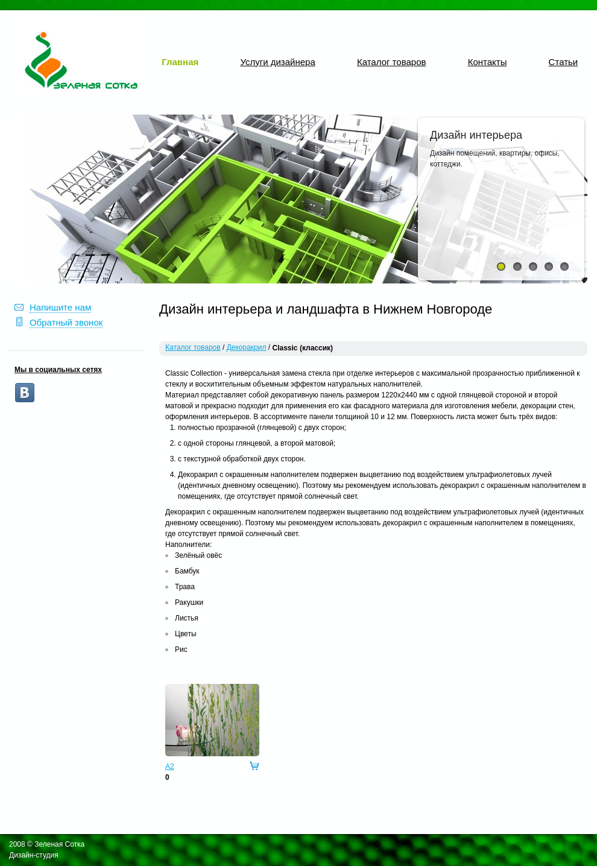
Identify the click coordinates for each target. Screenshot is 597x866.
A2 (169, 766)
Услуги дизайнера (277, 62)
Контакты (487, 62)
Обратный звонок (66, 322)
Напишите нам (60, 307)
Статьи (563, 62)
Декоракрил (247, 347)
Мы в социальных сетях (58, 369)
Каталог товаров (391, 62)
